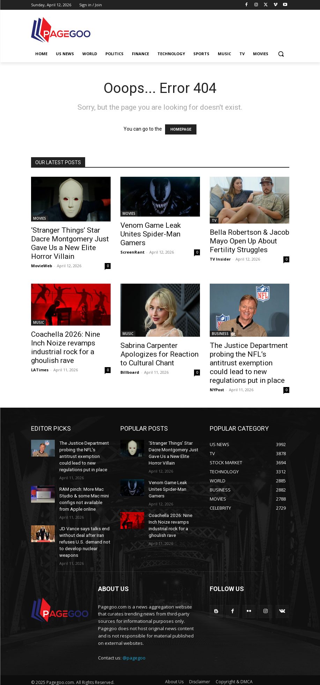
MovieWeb (41, 265)
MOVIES (39, 218)
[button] (281, 54)
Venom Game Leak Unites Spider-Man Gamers (150, 234)
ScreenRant (132, 252)
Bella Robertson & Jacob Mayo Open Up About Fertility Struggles (249, 241)
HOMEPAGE (180, 129)
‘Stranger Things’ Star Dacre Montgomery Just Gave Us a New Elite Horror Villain (70, 243)
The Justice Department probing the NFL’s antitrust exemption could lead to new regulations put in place (249, 363)
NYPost (217, 389)
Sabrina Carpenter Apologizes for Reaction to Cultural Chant (159, 354)
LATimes (40, 369)
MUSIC (38, 322)
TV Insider (220, 259)
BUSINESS (220, 333)
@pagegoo (134, 647)
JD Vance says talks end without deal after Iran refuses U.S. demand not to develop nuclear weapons (83, 533)
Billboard (129, 372)
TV (214, 220)
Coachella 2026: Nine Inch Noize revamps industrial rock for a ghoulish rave (65, 347)
